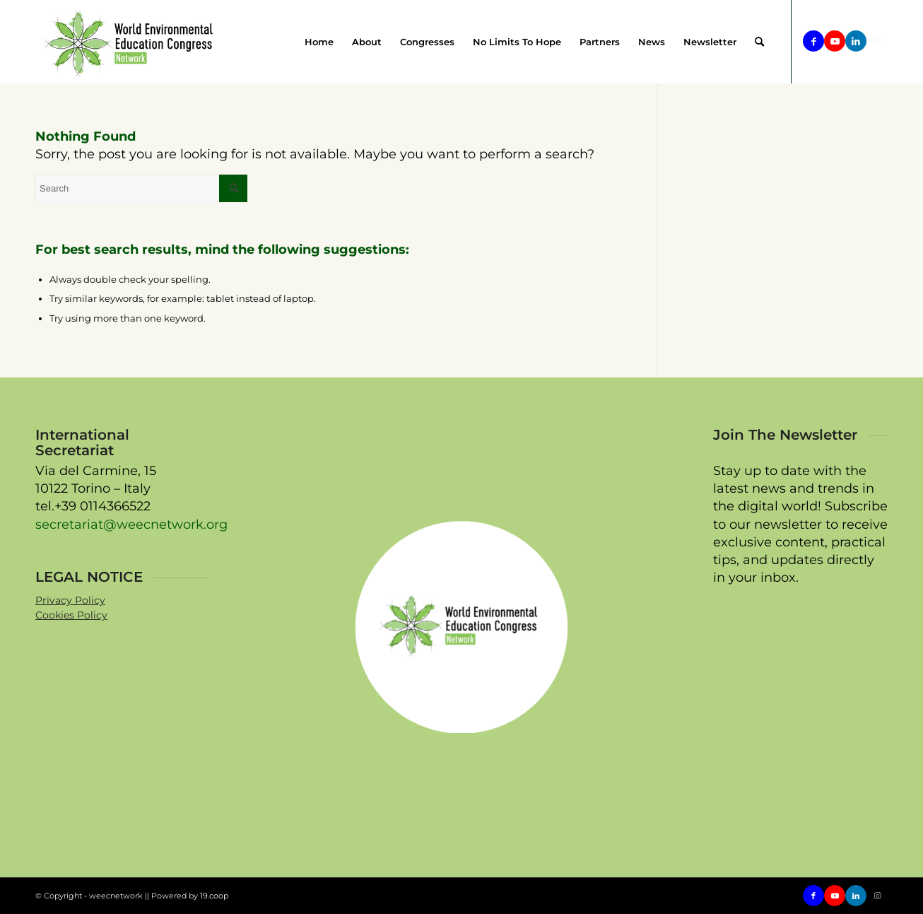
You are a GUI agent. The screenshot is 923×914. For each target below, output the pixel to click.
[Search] (759, 41)
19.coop (214, 896)
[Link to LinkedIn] (855, 41)
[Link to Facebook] (813, 41)
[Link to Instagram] (877, 41)
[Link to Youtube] (834, 41)
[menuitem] (319, 41)
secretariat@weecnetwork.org (131, 524)
